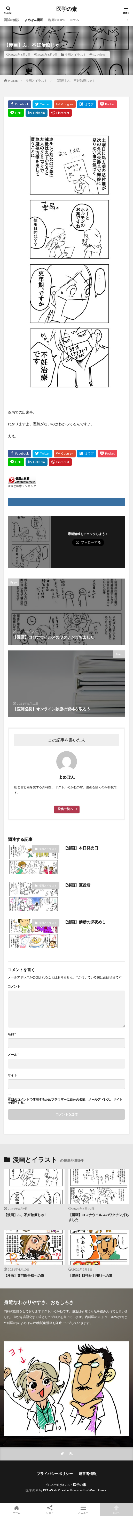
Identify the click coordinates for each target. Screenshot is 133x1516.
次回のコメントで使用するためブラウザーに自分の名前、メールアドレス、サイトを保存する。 (65, 1101)
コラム (74, 20)
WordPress (98, 1490)
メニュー (83, 1509)
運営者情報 (88, 1473)
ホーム (16, 1509)
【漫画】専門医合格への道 (24, 1275)
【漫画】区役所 (78, 885)
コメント (14, 986)
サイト (12, 1075)
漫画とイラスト (75, 55)
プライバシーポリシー (55, 1473)
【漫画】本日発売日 (80, 848)
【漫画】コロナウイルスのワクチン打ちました (98, 1217)
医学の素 (66, 9)
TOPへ (116, 1509)
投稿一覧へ (65, 809)
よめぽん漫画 (34, 20)
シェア (50, 1509)
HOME (13, 81)
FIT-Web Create (56, 1490)
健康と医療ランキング (22, 486)
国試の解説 (11, 20)
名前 (12, 1034)
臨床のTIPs (56, 20)
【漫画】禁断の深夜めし (84, 922)
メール (13, 1054)
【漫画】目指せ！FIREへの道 (90, 1275)
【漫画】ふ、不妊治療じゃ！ (75, 81)
